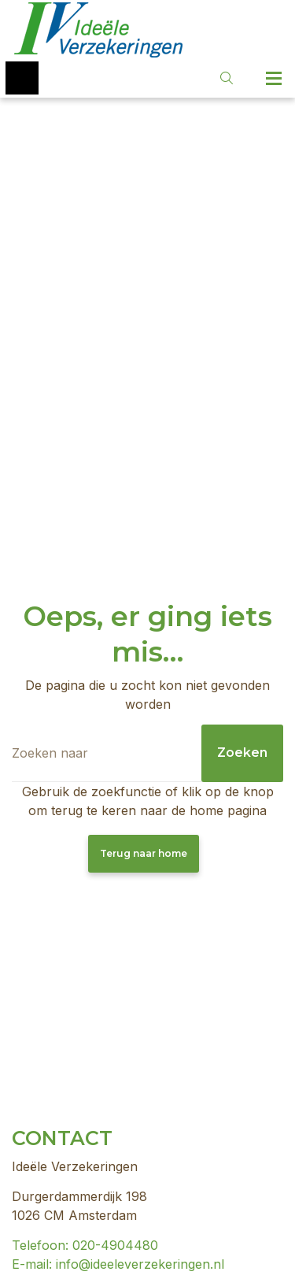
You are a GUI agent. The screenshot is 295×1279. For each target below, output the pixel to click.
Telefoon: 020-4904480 (85, 1245)
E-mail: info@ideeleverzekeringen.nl (118, 1264)
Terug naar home (143, 853)
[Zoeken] (147, 753)
